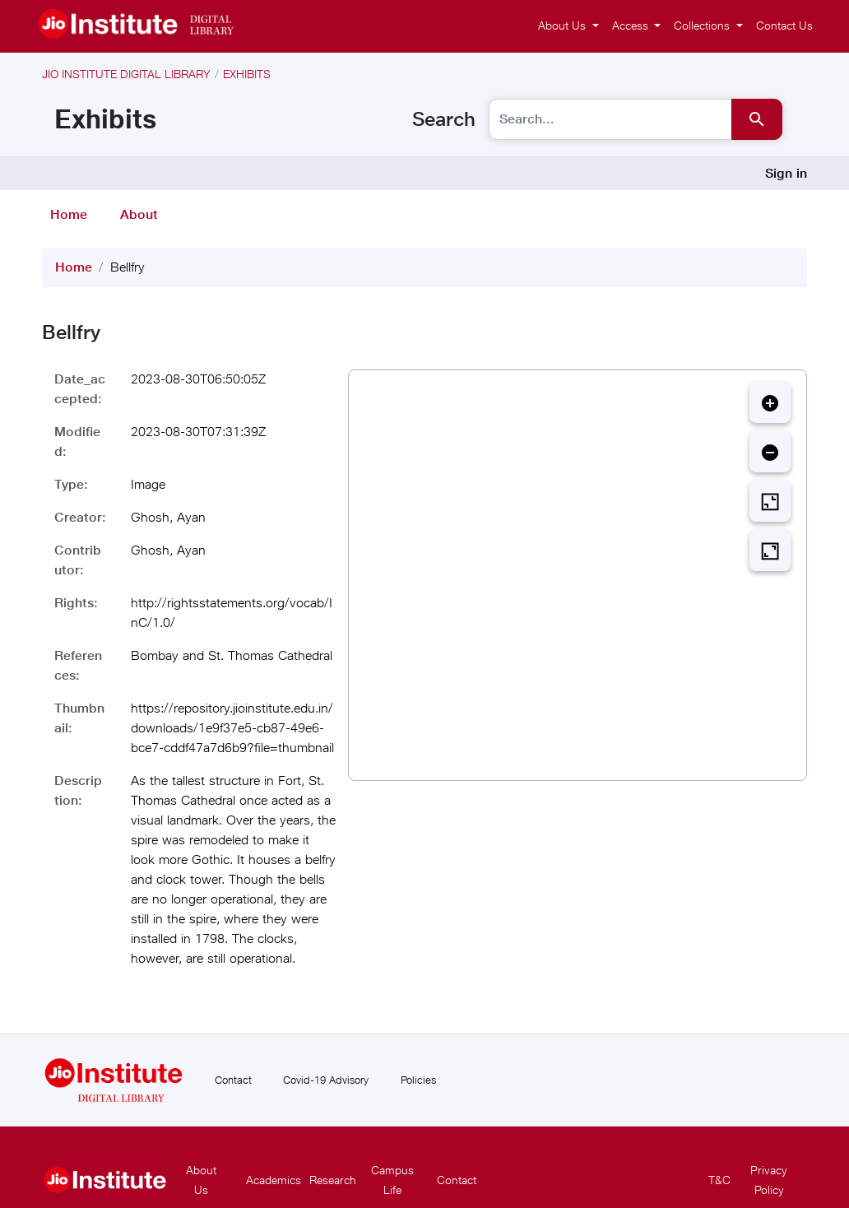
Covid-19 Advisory (326, 1079)
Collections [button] (703, 25)
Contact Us (784, 25)
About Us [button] (563, 25)
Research (332, 1180)
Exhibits (247, 74)
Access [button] (632, 25)
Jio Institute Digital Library (126, 74)
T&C (719, 1180)
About (139, 214)
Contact (233, 1079)
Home (68, 214)
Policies (418, 1079)
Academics (273, 1180)
